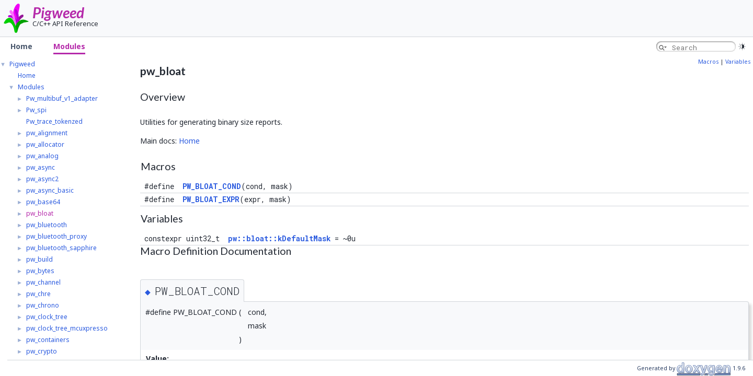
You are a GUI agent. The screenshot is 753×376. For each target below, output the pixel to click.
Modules (31, 87)
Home (27, 75)
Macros (708, 61)
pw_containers (48, 339)
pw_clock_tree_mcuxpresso (67, 328)
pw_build (39, 259)
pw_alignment (46, 132)
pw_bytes (40, 270)
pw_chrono (42, 305)
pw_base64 (43, 201)
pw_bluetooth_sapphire (61, 247)
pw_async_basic (50, 190)
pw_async (40, 167)
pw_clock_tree (46, 316)
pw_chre (38, 293)
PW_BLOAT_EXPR (210, 199)
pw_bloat (39, 213)
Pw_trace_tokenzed (54, 121)
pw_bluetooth (46, 224)
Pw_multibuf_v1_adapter (62, 98)
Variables (737, 61)
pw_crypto (41, 351)
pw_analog (42, 155)
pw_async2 (42, 178)
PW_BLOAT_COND (211, 186)
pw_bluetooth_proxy (56, 236)
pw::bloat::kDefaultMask (279, 238)
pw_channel (43, 282)
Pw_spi (36, 109)
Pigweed (58, 12)
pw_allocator (45, 144)
